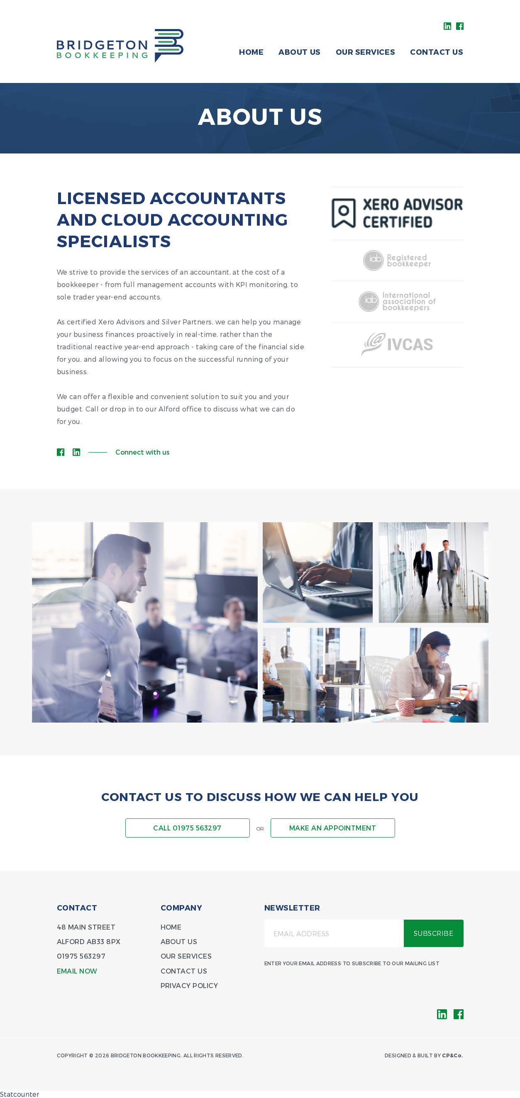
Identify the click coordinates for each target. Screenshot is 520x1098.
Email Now (77, 971)
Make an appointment (332, 828)
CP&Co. (452, 1055)
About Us (299, 51)
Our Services (365, 51)
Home (251, 51)
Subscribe (433, 933)
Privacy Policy (189, 985)
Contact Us (436, 51)
